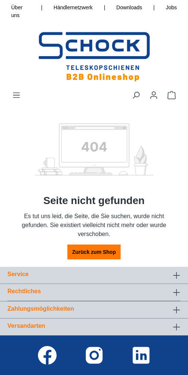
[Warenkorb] (172, 95)
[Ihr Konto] (154, 95)
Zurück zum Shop (94, 252)
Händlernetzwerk (73, 7)
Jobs (171, 7)
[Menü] (16, 95)
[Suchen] (136, 95)
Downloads (129, 7)
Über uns (16, 11)
